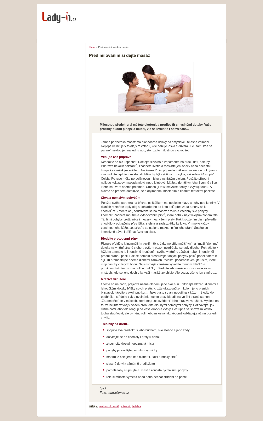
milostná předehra (131, 406)
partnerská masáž (109, 406)
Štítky (93, 406)
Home (92, 47)
